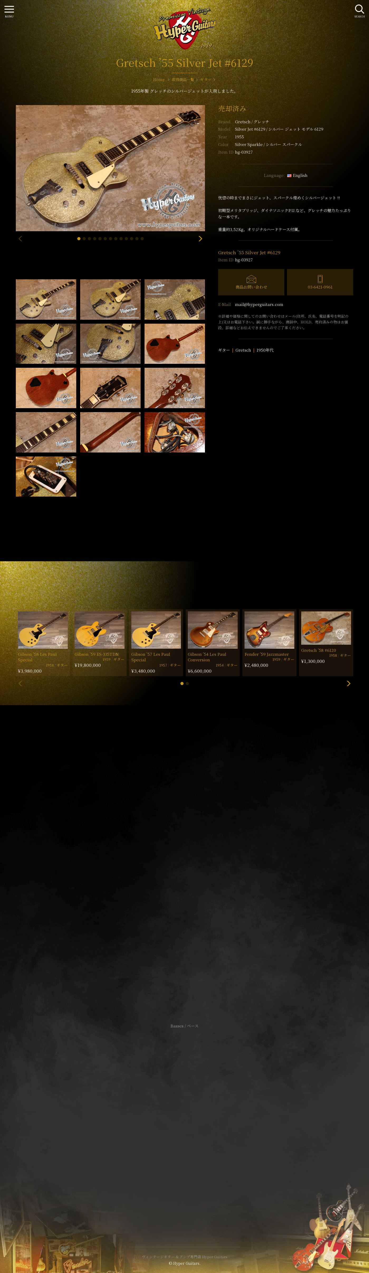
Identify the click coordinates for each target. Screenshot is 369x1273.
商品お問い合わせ (251, 287)
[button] (78, 238)
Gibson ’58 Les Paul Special (37, 656)
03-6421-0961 (320, 287)
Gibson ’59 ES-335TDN (97, 654)
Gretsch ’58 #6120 (318, 650)
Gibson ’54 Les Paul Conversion (207, 656)
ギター (224, 350)
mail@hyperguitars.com (259, 304)
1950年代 (265, 350)
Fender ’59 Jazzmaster (267, 654)
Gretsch (252, 121)
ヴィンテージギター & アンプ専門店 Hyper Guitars (184, 1256)
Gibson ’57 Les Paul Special (150, 656)
